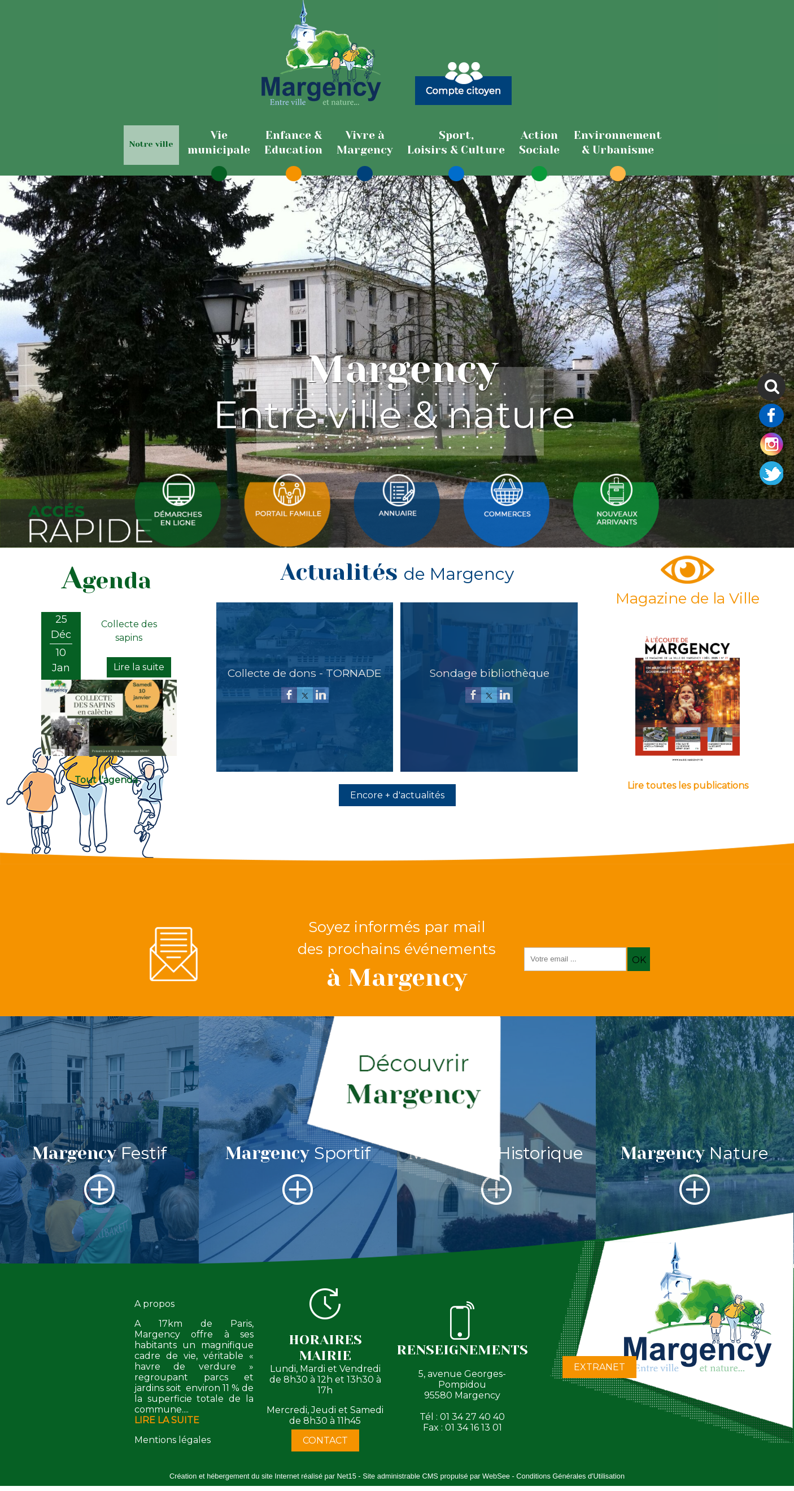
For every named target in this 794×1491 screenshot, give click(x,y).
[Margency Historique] (496, 1140)
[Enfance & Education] (293, 143)
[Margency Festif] (99, 1140)
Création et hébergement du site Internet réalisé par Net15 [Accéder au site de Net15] (262, 1476)
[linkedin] (321, 695)
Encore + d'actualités (397, 795)
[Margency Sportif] (298, 1140)
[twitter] (305, 695)
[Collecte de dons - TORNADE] (304, 673)
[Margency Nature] (695, 1140)
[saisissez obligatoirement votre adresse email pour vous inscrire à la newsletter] (575, 959)
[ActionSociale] (539, 143)
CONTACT (325, 1440)
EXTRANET (599, 1367)
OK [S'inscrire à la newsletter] (639, 960)
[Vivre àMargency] (365, 143)
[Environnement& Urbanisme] (618, 143)
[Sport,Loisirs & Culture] (456, 143)
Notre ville (151, 143)
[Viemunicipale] (219, 143)
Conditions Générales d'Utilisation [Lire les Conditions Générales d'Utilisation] (570, 1476)
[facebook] (289, 695)
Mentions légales (172, 1440)
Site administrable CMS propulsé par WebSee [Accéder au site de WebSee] (436, 1476)
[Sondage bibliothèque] (488, 673)
